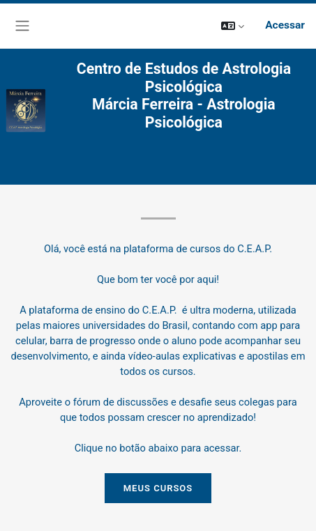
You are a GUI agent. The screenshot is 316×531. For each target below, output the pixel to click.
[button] (232, 25)
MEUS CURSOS (158, 488)
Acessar (285, 25)
